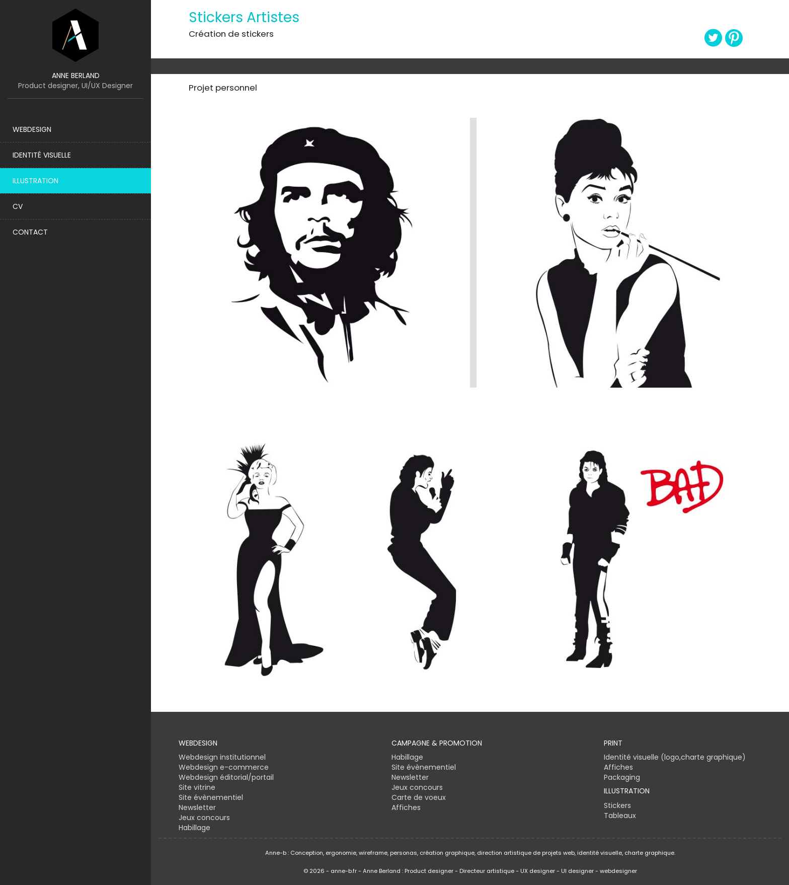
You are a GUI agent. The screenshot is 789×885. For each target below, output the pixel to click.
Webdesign (32, 129)
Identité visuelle (42, 155)
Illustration (35, 181)
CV (18, 206)
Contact (30, 232)
